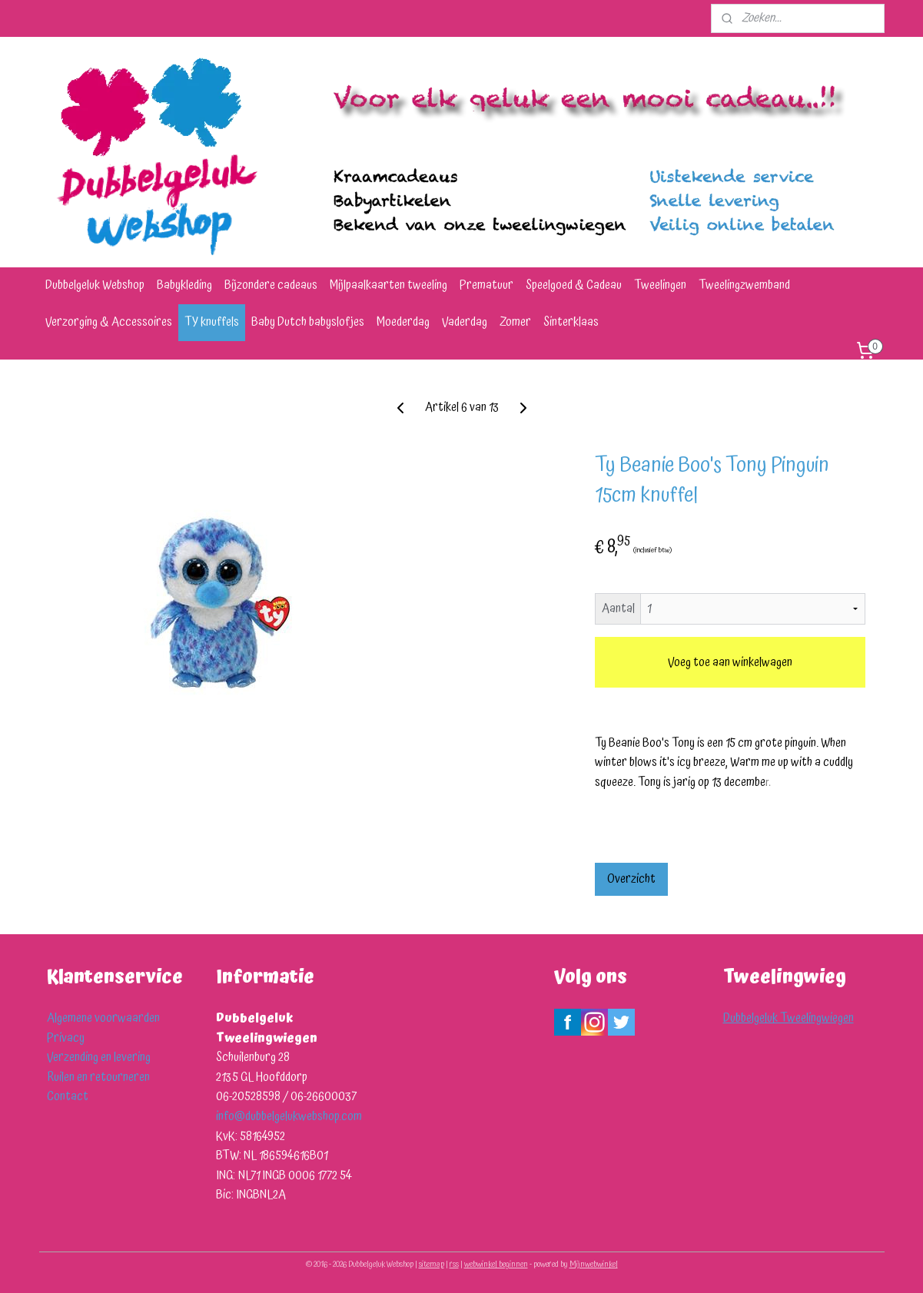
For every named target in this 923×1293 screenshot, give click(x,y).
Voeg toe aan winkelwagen (729, 662)
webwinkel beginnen (496, 1264)
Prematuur (486, 285)
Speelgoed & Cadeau (574, 285)
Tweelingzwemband (744, 285)
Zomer (515, 322)
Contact (67, 1096)
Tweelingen (660, 285)
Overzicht (630, 879)
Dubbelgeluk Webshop (94, 285)
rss (454, 1264)
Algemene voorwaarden (103, 1018)
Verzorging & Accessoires (108, 322)
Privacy (66, 1038)
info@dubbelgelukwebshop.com (289, 1116)
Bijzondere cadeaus (270, 285)
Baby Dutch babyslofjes (307, 322)
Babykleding (184, 285)
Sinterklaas (571, 322)
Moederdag (403, 322)
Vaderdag (464, 322)
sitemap (431, 1264)
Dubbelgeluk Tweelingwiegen (788, 1018)
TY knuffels (211, 322)
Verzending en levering (99, 1057)
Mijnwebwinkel (593, 1264)
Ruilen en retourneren (98, 1077)
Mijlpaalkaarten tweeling (388, 285)
